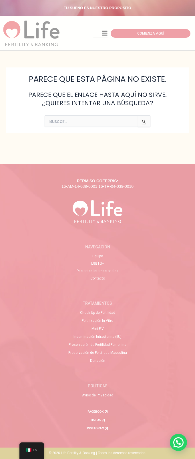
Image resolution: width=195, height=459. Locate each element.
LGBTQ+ (97, 264)
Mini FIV (97, 329)
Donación (97, 361)
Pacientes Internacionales (97, 271)
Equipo (97, 256)
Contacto (97, 278)
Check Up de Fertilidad (97, 313)
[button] (178, 442)
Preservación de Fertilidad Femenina (97, 345)
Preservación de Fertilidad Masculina (97, 353)
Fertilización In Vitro (97, 321)
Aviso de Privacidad (97, 395)
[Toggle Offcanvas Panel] (100, 33)
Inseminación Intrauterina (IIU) (97, 337)
